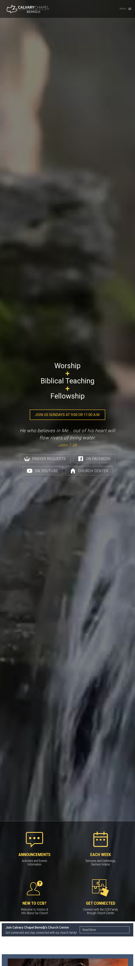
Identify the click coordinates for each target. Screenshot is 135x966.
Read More (89, 930)
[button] (124, 9)
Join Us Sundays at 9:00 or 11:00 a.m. (67, 415)
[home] (27, 9)
